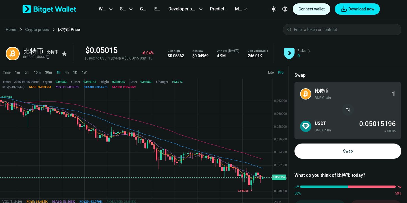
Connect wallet (311, 9)
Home (11, 29)
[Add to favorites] (64, 53)
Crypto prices (37, 29)
